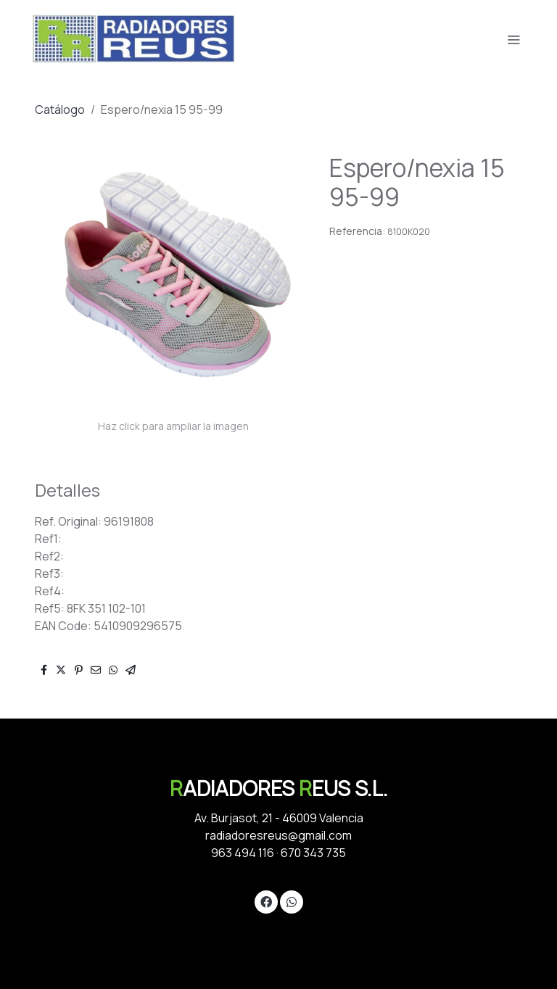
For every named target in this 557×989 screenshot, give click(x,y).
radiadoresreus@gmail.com (278, 835)
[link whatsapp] (291, 901)
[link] (133, 39)
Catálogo (60, 109)
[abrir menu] (513, 39)
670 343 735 (313, 853)
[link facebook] (266, 901)
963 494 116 (242, 853)
